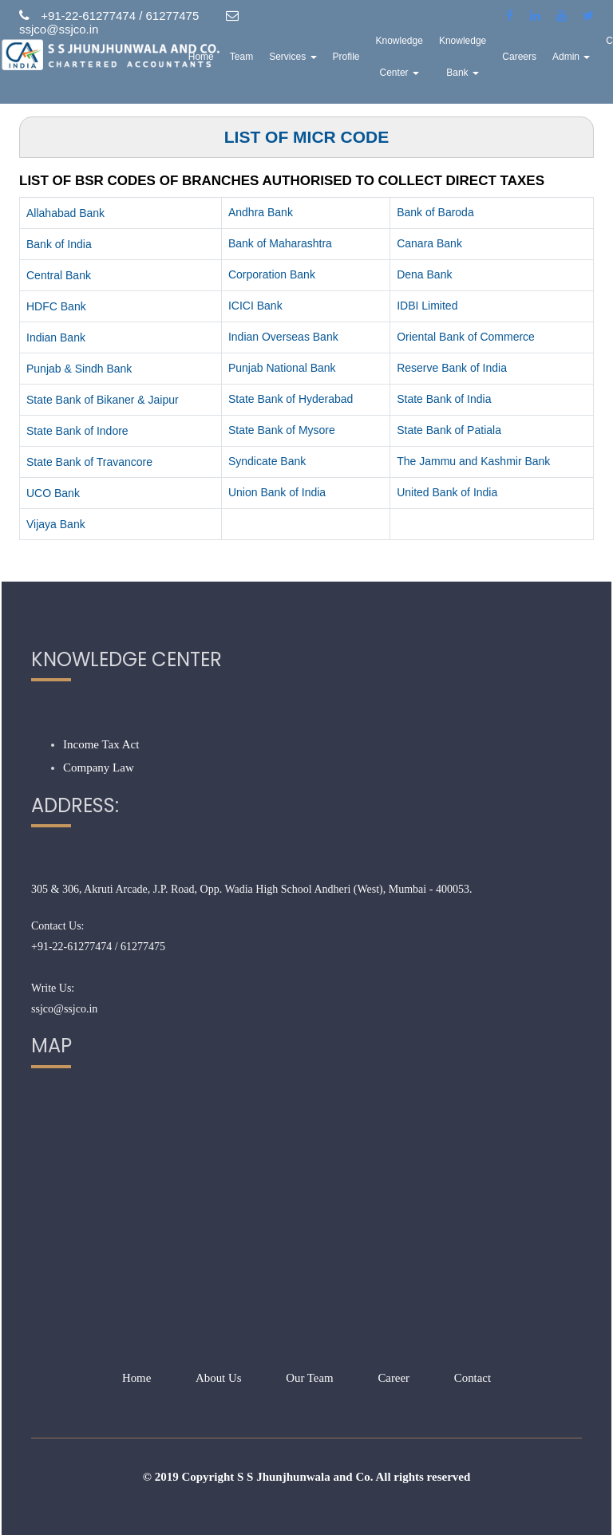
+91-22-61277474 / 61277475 (98, 947)
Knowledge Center (418, 59)
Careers (539, 59)
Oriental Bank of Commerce (466, 336)
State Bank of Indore (77, 430)
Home (220, 59)
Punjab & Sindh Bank (79, 368)
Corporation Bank (271, 274)
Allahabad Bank (65, 213)
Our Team (310, 1377)
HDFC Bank (56, 306)
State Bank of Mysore (281, 430)
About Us (218, 1377)
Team (260, 59)
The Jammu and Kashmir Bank (473, 461)
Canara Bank (429, 243)
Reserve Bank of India (452, 367)
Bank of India (59, 244)
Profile (365, 59)
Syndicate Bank (267, 461)
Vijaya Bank (55, 524)
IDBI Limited (427, 305)
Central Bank (58, 275)
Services (312, 59)
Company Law (98, 767)
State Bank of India (444, 399)
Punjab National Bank (282, 367)
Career (394, 1377)
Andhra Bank (260, 212)
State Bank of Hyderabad (290, 399)
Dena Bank (424, 274)
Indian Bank (55, 337)
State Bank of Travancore (89, 462)
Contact (473, 1377)
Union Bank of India (277, 492)
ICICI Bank (255, 305)
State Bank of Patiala (449, 430)
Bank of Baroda (435, 212)
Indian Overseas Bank (283, 336)
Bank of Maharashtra (280, 243)
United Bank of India (447, 492)
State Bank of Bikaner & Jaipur (102, 399)
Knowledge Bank (481, 59)
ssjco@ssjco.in (64, 1009)
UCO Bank (53, 493)
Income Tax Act (101, 744)
